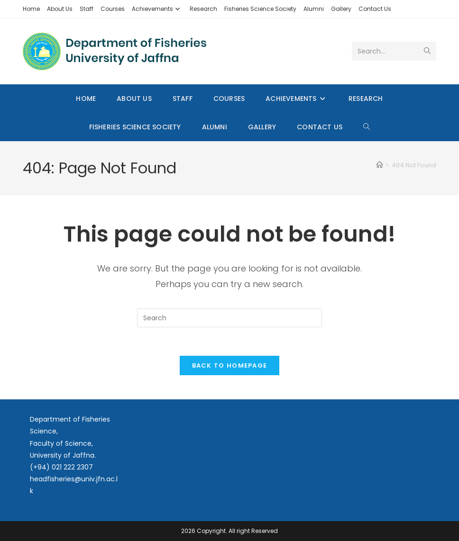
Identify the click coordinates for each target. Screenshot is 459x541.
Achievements (157, 9)
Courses (113, 9)
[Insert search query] (229, 317)
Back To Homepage (229, 365)
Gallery (341, 9)
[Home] (379, 165)
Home (31, 9)
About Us (60, 9)
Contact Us (374, 9)
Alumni (313, 9)
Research (203, 9)
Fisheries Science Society (260, 9)
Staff (86, 9)
